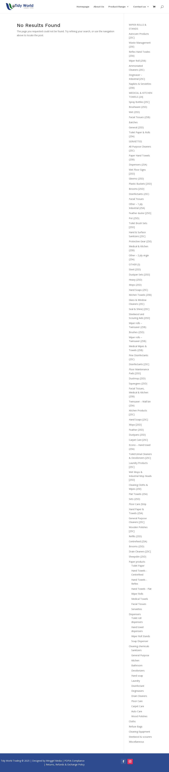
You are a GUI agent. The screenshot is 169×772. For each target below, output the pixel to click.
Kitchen (135, 660)
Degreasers (137, 690)
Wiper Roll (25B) (137, 60)
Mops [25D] (135, 424)
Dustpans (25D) (137, 434)
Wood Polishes (139, 716)
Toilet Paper (137, 565)
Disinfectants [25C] (139, 364)
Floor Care (137, 701)
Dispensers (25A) (138, 164)
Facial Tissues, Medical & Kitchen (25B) (138, 392)
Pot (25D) (134, 218)
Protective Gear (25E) (140, 241)
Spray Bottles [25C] (139, 102)
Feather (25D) (136, 429)
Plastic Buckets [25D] (140, 183)
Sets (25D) (134, 499)
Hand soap (137, 675)
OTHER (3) (134, 264)
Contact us (139, 6)
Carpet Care (137, 706)
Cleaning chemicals (139, 646)
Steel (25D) (135, 269)
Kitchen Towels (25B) (140, 294)
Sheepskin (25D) (137, 556)
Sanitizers (136, 650)
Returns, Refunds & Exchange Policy (65, 764)
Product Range (117, 6)
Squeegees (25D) (138, 383)
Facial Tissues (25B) (139, 117)
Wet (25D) (134, 112)
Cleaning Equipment (139, 731)
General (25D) (136, 127)
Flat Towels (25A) (138, 494)
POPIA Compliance (74, 760)
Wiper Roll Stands (140, 636)
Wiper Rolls (137, 593)
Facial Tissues (136, 198)
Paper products (137, 561)
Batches (133, 122)
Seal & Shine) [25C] (139, 309)
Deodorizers (138, 670)
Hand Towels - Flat (141, 588)
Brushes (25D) (136, 332)
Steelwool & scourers (140, 736)
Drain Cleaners (139, 696)
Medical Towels (139, 598)
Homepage (83, 6)
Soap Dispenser (139, 641)
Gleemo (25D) (136, 178)
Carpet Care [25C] (138, 439)
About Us (99, 6)
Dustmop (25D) (137, 378)
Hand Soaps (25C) (138, 289)
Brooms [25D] (136, 188)
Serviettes (136, 609)
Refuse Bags (135, 726)
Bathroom (136, 665)
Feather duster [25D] (140, 213)
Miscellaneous (136, 741)
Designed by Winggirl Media (47, 760)
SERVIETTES (135, 141)
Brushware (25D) (138, 106)
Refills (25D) (135, 536)
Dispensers (135, 614)
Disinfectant (137, 685)
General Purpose (140, 655)
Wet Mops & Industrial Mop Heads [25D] (140, 476)
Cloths (132, 721)
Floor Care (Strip (137, 504)
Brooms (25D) (136, 546)
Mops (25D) (135, 284)
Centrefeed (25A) (138, 541)
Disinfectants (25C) (139, 194)
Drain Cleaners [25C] (140, 551)
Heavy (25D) (135, 279)
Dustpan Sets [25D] (139, 274)
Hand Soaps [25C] (138, 419)
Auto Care (136, 711)
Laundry (135, 680)
